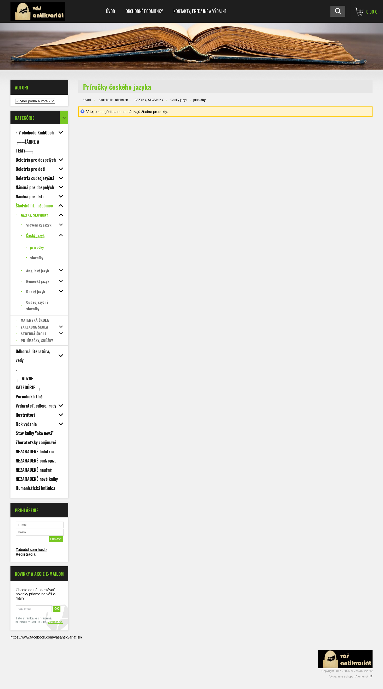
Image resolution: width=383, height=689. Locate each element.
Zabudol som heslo (31, 549)
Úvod (110, 11)
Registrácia (25, 554)
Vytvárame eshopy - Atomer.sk (351, 676)
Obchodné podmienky (144, 11)
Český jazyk (179, 100)
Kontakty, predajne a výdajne (199, 11)
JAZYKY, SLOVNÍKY (149, 100)
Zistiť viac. (55, 622)
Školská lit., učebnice (113, 100)
